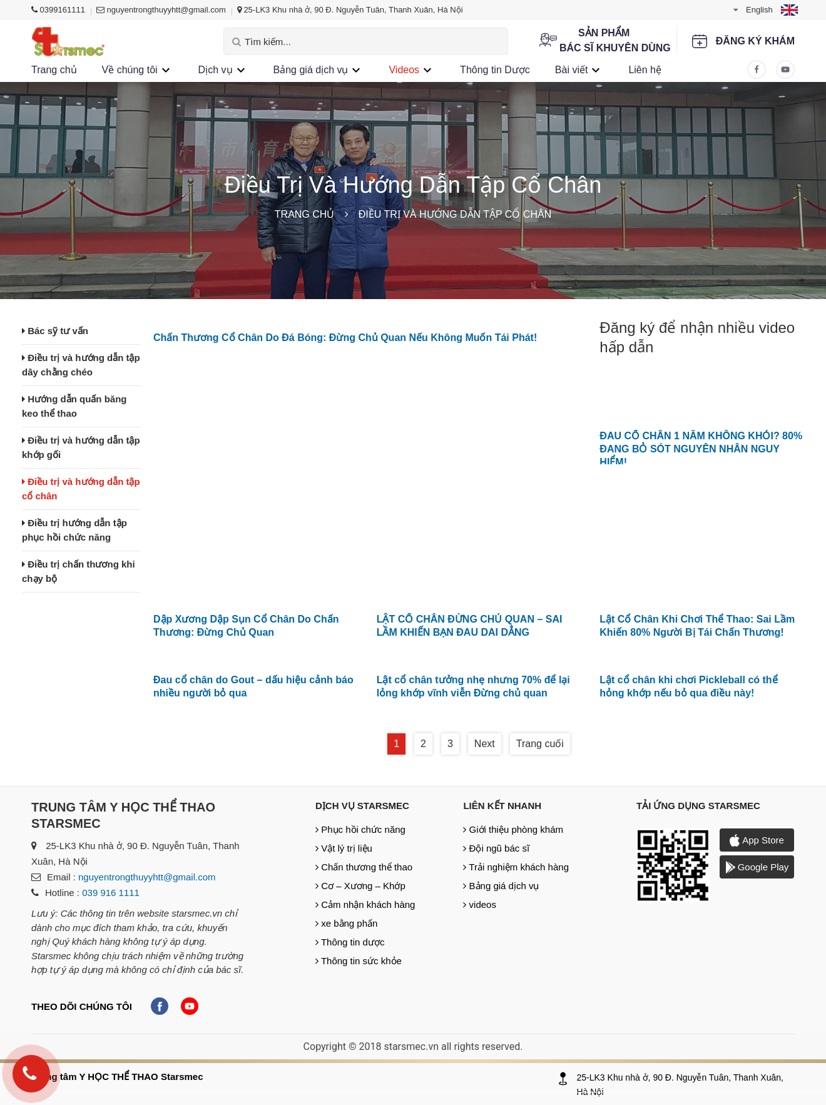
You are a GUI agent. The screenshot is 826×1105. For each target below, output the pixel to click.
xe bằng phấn (346, 923)
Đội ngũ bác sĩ (496, 848)
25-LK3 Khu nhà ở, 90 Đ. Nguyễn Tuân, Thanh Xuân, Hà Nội (350, 9)
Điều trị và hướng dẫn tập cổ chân (455, 214)
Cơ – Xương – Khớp (360, 885)
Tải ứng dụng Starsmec (698, 805)
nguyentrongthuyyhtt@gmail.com (161, 9)
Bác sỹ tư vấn (55, 330)
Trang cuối (540, 743)
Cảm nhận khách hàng (365, 904)
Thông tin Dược (495, 69)
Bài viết (571, 69)
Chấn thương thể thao (363, 867)
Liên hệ (644, 69)
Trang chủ (54, 69)
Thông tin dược (349, 942)
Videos (404, 69)
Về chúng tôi (130, 69)
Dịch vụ (215, 69)
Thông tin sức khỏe (358, 960)
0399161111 (58, 9)
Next (484, 743)
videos (479, 904)
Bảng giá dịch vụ (311, 69)
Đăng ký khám (755, 41)
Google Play (757, 867)
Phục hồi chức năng (360, 829)
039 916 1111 (111, 892)
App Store (757, 840)
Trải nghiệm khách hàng (516, 867)
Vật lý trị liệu (343, 848)
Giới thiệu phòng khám (513, 829)
